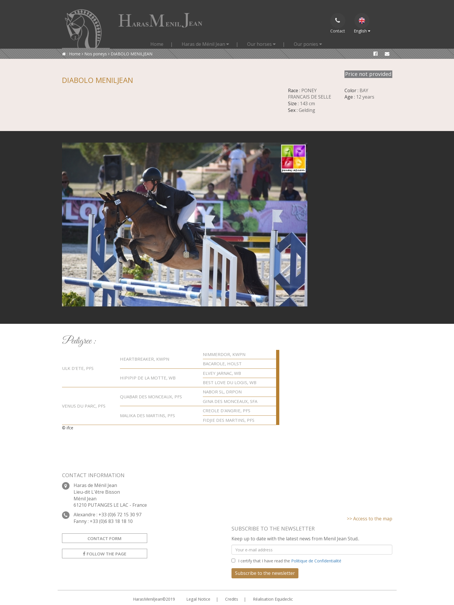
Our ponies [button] (308, 44)
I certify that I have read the (289, 561)
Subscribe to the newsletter (265, 573)
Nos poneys (94, 54)
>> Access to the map (369, 518)
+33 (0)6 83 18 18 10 (111, 521)
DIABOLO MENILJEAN (130, 54)
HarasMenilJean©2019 (154, 599)
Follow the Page (104, 554)
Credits (231, 599)
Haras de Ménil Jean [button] (205, 44)
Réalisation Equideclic (273, 599)
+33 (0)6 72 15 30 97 (120, 514)
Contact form (104, 538)
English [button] (362, 23)
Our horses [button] (261, 44)
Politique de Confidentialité (316, 561)
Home (156, 44)
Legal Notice (198, 599)
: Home (71, 54)
